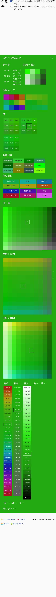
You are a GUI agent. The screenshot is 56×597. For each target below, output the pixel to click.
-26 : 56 (17, 439)
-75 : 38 (7, 395)
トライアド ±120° (11, 191)
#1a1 (11, 143)
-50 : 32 (17, 464)
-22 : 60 (17, 435)
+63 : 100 (27, 387)
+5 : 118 (7, 431)
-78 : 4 (17, 490)
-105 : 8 (7, 387)
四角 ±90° (44, 181)
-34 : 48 (17, 450)
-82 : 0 (17, 493)
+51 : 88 (27, 398)
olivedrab (18, 165)
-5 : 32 (27, 468)
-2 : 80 (17, 413)
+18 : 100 (17, 387)
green (29, 160)
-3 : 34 (27, 464)
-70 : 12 (17, 482)
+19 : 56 (27, 428)
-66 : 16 (17, 479)
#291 (29, 130)
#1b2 (6, 137)
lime (39, 165)
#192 (6, 148)
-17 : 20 (27, 479)
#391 (11, 130)
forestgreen (8, 160)
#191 (11, 148)
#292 (23, 130)
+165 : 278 (7, 475)
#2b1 (29, 120)
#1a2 (6, 143)
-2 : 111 (7, 420)
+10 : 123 (8, 435)
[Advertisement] (20, 33)
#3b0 (16, 120)
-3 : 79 (17, 417)
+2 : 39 (27, 450)
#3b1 (11, 120)
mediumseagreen (8, 170)
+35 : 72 (27, 413)
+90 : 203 (8, 457)
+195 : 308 (7, 482)
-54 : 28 (17, 468)
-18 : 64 (17, 431)
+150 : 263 (7, 472)
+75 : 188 (8, 453)
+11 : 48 (27, 439)
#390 (16, 130)
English (21, 519)
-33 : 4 (27, 493)
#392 (6, 130)
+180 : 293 (7, 479)
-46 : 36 (17, 461)
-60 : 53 (7, 398)
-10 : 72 (17, 424)
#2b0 (34, 120)
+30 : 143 (8, 442)
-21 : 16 (27, 482)
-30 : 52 (17, 442)
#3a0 (16, 125)
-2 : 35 (27, 461)
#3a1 (11, 125)
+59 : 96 (27, 391)
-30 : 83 (7, 406)
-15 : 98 (7, 409)
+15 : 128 (8, 439)
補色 (44, 191)
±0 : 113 (7, 424)
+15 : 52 (27, 431)
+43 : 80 (27, 406)
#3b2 (6, 120)
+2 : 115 (7, 428)
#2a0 (34, 125)
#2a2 (23, 125)
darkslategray (29, 170)
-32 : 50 (17, 446)
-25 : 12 (27, 486)
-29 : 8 (27, 490)
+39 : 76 (27, 409)
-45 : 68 (7, 402)
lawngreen (39, 170)
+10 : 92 (17, 395)
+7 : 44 (27, 442)
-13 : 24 (27, 475)
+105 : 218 (7, 461)
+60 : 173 (8, 450)
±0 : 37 (27, 453)
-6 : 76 (17, 420)
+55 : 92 (27, 395)
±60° (27, 181)
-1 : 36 (27, 457)
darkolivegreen (29, 165)
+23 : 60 (27, 424)
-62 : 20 (17, 475)
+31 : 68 (27, 417)
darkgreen (8, 165)
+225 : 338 (7, 490)
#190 (16, 148)
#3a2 (6, 125)
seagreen (40, 160)
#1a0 (16, 143)
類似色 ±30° (11, 181)
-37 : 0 (27, 497)
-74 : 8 (17, 486)
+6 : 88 (17, 398)
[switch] (11, 1)
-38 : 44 (17, 453)
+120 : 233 (7, 464)
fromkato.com (8, 519)
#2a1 (29, 125)
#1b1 (11, 137)
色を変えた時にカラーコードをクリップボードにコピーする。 (34, 8)
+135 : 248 (7, 468)
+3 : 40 (27, 446)
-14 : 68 (17, 428)
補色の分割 (27, 191)
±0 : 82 (17, 409)
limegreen (18, 160)
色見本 (5, 524)
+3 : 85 (17, 402)
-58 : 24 (17, 472)
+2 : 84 (17, 406)
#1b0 (16, 137)
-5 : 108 (7, 417)
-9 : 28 (27, 472)
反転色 (44, 195)
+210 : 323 (7, 486)
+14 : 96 (17, 391)
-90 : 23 (7, 391)
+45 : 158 (8, 446)
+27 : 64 (27, 420)
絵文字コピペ (17, 524)
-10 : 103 (7, 413)
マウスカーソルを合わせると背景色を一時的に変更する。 (34, 2)
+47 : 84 (27, 402)
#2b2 (23, 120)
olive (18, 170)
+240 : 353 (7, 493)
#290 (34, 130)
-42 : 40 (17, 457)
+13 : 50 (27, 435)
